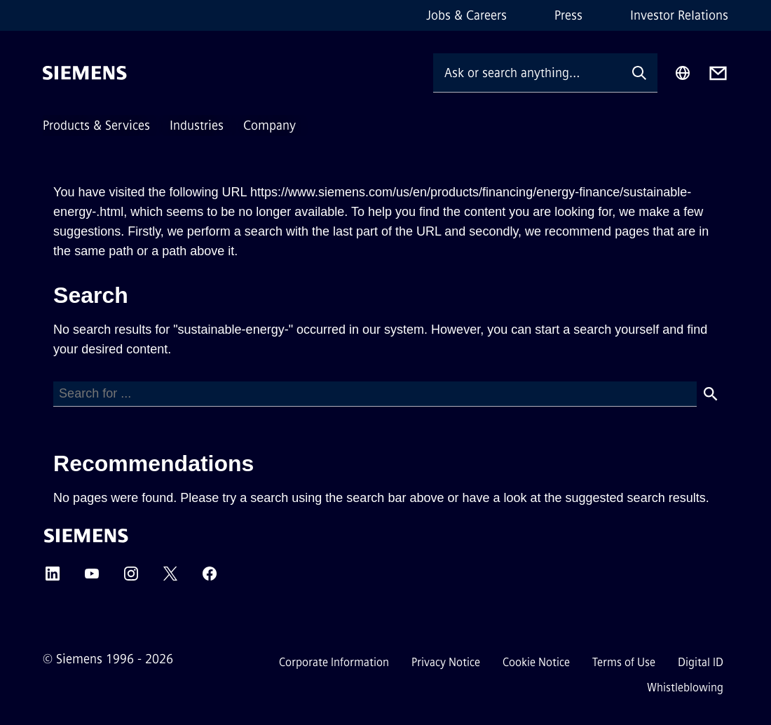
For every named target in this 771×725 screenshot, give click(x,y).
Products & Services (96, 125)
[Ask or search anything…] (527, 72)
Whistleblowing (685, 687)
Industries (197, 125)
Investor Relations (679, 15)
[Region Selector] (682, 73)
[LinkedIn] (52, 578)
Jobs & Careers (466, 15)
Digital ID (700, 662)
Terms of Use (623, 662)
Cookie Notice (536, 662)
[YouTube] (91, 578)
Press (568, 15)
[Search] (375, 394)
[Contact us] (718, 73)
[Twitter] (170, 578)
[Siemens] (85, 73)
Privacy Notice (445, 662)
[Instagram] (131, 578)
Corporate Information (334, 662)
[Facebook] (209, 578)
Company (269, 125)
